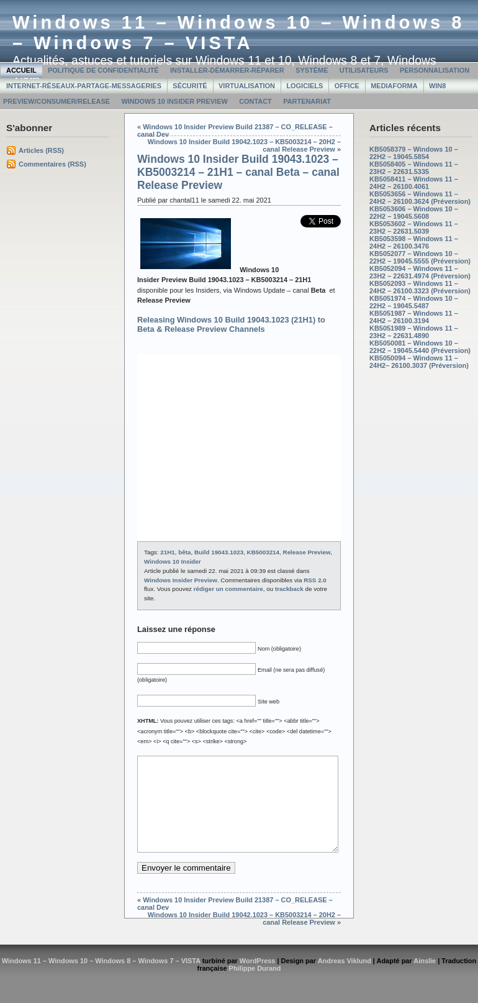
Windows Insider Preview (180, 580)
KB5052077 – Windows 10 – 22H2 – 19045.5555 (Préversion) (420, 257)
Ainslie (424, 979)
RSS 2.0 (315, 580)
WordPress (258, 979)
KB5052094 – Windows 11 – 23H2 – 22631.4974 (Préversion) (420, 272)
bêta (184, 552)
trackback (289, 588)
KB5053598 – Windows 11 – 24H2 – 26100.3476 (413, 242)
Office (347, 85)
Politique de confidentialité (103, 70)
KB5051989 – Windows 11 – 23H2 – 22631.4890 (413, 331)
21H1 (167, 552)
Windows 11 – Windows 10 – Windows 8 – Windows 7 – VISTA (238, 32)
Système (311, 70)
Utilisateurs (364, 70)
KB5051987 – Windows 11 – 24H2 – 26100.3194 (413, 316)
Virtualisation (247, 85)
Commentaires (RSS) (52, 164)
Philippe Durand (255, 987)
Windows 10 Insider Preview (174, 101)
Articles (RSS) (41, 150)
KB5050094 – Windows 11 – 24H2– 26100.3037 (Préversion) (419, 361)
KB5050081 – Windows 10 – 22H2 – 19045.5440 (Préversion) (420, 346)
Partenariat (307, 101)
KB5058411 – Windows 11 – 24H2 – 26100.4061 (413, 182)
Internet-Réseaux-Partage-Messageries (83, 85)
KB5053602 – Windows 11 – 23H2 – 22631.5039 (413, 227)
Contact (255, 101)
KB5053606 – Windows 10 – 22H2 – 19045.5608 (413, 212)
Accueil (21, 70)
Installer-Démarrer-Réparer (227, 70)
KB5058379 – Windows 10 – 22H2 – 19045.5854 (413, 152)
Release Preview (307, 552)
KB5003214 (263, 552)
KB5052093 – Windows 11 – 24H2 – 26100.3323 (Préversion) (420, 287)
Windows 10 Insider (172, 561)
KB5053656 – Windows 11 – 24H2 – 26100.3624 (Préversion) (420, 197)
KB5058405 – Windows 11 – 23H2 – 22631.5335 (413, 167)
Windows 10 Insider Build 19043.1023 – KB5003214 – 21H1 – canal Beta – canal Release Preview (238, 172)
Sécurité (190, 85)
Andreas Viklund (344, 979)
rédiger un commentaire (228, 588)
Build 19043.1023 (218, 552)
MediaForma (394, 85)
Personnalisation (434, 70)
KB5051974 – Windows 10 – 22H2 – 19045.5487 (413, 302)
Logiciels (304, 85)
